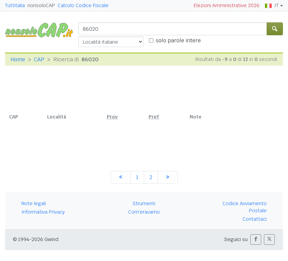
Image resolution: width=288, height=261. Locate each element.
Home (18, 59)
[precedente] (121, 177)
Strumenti (144, 203)
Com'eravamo (144, 212)
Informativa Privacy (43, 212)
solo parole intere (178, 40)
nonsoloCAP (41, 5)
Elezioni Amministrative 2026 (227, 5)
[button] (255, 239)
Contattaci (255, 219)
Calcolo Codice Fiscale (83, 5)
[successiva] (168, 177)
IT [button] (272, 5)
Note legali (33, 203)
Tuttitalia (15, 5)
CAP (39, 59)
